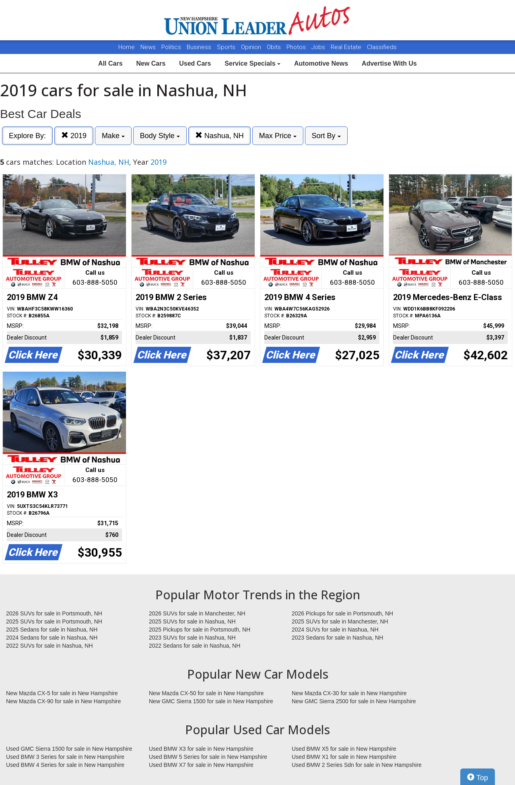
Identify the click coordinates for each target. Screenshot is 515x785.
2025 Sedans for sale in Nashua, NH (51, 629)
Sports (227, 47)
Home (126, 47)
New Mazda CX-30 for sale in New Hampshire (349, 693)
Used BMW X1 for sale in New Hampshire (344, 757)
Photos (296, 47)
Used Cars (195, 63)
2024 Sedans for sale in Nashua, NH (51, 637)
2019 (74, 135)
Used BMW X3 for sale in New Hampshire (201, 749)
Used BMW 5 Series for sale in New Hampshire (208, 757)
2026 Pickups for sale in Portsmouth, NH (342, 613)
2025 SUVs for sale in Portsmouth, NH (54, 621)
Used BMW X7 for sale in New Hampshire (201, 765)
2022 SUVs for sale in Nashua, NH (49, 645)
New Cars (150, 63)
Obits (274, 47)
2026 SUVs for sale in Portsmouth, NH (54, 613)
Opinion (252, 47)
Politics (171, 47)
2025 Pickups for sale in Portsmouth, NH (199, 629)
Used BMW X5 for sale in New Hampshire (344, 749)
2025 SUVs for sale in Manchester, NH (340, 621)
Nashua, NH (219, 135)
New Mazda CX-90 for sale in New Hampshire (63, 701)
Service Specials (252, 63)
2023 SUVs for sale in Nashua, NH (192, 637)
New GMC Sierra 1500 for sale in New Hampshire (211, 701)
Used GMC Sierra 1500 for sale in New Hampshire (69, 749)
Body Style (160, 136)
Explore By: (27, 136)
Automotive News (321, 63)
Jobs (319, 47)
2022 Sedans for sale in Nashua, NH (194, 645)
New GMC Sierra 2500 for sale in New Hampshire (354, 701)
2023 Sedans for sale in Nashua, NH (337, 637)
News (148, 47)
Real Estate (347, 47)
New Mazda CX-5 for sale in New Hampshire (62, 693)
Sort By (326, 136)
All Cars (110, 63)
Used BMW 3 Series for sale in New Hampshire (65, 757)
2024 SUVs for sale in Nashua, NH (335, 629)
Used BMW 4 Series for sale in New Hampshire (65, 765)
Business (200, 47)
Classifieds (382, 47)
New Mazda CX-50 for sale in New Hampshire (206, 693)
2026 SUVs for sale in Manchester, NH (197, 613)
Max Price (278, 136)
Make (113, 136)
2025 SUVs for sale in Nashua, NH (192, 621)
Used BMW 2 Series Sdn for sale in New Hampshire (357, 765)
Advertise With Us (389, 63)
